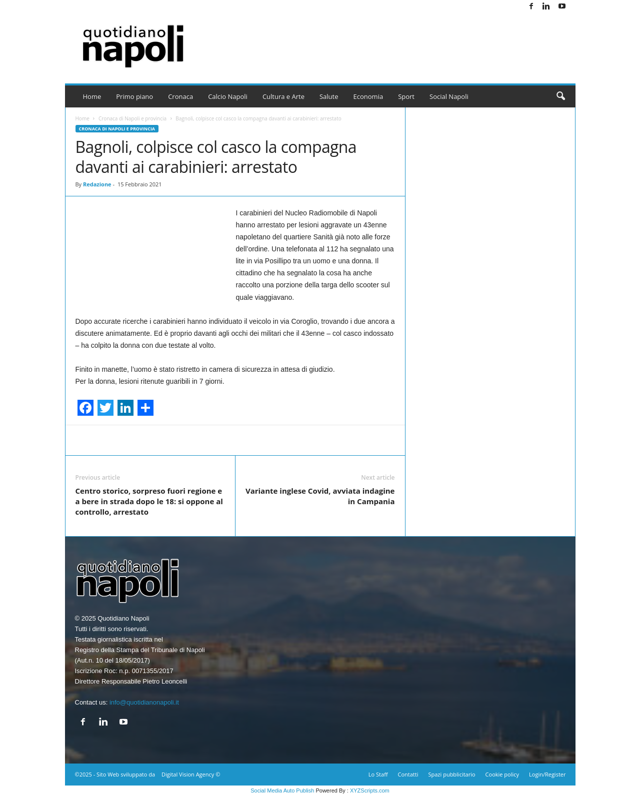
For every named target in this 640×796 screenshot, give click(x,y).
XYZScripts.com (370, 791)
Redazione (97, 184)
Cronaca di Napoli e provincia (132, 118)
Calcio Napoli (228, 96)
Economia (369, 96)
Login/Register (547, 774)
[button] (561, 96)
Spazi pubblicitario (451, 774)
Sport (406, 96)
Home (92, 96)
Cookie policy (502, 774)
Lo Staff (378, 774)
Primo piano (134, 96)
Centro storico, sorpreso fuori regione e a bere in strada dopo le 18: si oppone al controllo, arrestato (149, 501)
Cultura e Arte (283, 96)
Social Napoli (449, 96)
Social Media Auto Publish (282, 791)
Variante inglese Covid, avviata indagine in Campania (320, 496)
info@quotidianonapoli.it (144, 702)
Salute (329, 96)
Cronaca (180, 96)
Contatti (408, 774)
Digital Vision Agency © (191, 774)
